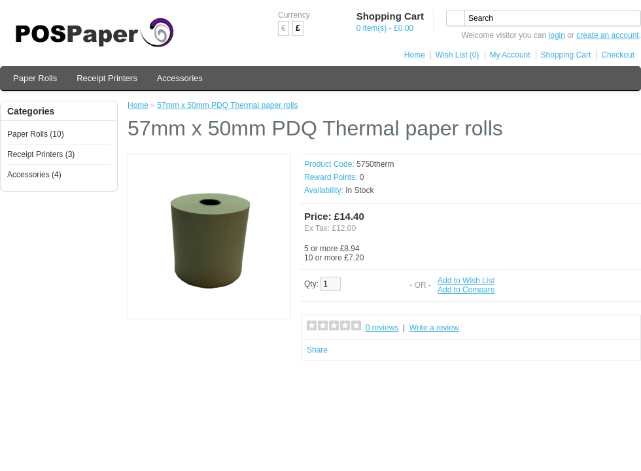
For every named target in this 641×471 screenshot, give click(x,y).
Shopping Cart (566, 55)
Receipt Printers (107, 78)
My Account (510, 55)
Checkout (617, 55)
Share (317, 350)
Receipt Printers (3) (41, 154)
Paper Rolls (35, 78)
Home (414, 55)
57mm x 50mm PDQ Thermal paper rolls (227, 105)
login (557, 35)
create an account (607, 35)
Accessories (180, 78)
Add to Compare (466, 289)
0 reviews (382, 327)
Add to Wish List (466, 280)
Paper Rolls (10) (35, 134)
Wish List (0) (457, 55)
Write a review (434, 327)
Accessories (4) (34, 174)
